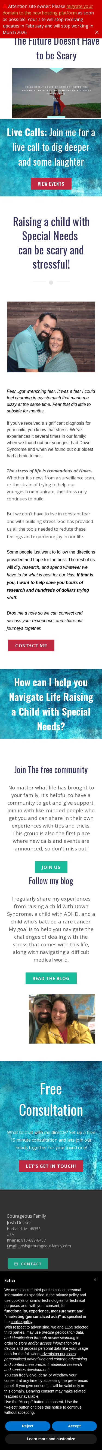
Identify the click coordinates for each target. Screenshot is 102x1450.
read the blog (51, 978)
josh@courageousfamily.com (45, 1245)
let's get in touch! (51, 1166)
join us (51, 867)
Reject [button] (27, 1426)
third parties (14, 1332)
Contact (28, 1263)
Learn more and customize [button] (51, 1439)
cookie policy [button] (21, 1322)
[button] (95, 1279)
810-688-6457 (33, 1240)
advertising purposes (58, 1354)
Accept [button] (74, 1426)
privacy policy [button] (67, 1295)
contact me (31, 645)
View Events (51, 184)
